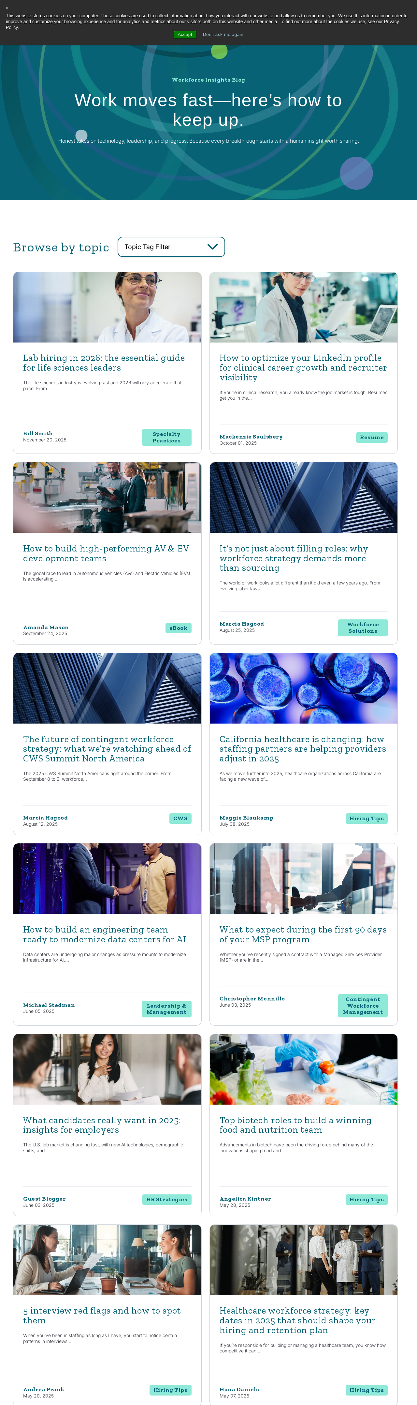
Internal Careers (367, 1282)
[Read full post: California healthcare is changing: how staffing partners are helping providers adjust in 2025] (341, 559)
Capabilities (173, 1269)
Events (310, 1317)
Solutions (222, 1269)
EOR (215, 1328)
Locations (361, 1293)
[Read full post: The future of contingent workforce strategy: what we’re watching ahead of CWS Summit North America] (208, 559)
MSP (215, 1340)
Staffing (218, 1293)
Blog (308, 1282)
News (309, 1293)
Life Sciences (268, 1293)
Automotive (267, 1282)
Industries (268, 1269)
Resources (316, 1269)
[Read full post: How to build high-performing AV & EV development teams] (341, 369)
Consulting (221, 1282)
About (359, 1269)
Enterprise (220, 1305)
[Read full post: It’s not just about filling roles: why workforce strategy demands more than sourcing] (75, 559)
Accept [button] (184, 34)
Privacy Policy (127, 1384)
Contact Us (56, 1198)
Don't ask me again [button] (223, 34)
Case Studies (316, 1305)
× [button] (7, 8)
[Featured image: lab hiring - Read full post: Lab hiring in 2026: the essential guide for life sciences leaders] (75, 369)
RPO (215, 1317)
